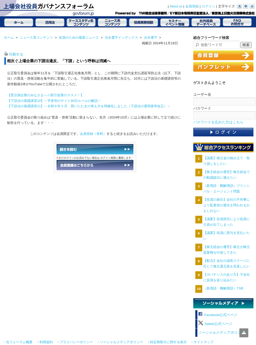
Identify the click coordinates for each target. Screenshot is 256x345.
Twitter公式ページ (215, 324)
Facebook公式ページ (217, 315)
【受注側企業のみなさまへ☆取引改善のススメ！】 (45, 95)
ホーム (9, 37)
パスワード (202, 108)
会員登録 (192, 6)
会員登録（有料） (93, 134)
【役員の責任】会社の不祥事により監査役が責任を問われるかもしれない (226, 205)
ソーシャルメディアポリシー (221, 333)
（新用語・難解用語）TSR (223, 288)
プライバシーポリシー (76, 342)
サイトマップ (204, 342)
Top (243, 332)
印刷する (16, 54)
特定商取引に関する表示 (168, 342)
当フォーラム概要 (19, 342)
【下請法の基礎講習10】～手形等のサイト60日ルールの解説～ (54, 101)
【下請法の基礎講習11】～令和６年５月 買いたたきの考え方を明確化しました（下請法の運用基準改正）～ (88, 106)
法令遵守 (150, 37)
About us (176, 6)
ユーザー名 (202, 94)
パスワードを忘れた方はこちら (218, 122)
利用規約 (46, 342)
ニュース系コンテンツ (36, 37)
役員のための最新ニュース (79, 37)
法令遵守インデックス (121, 37)
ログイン (208, 6)
